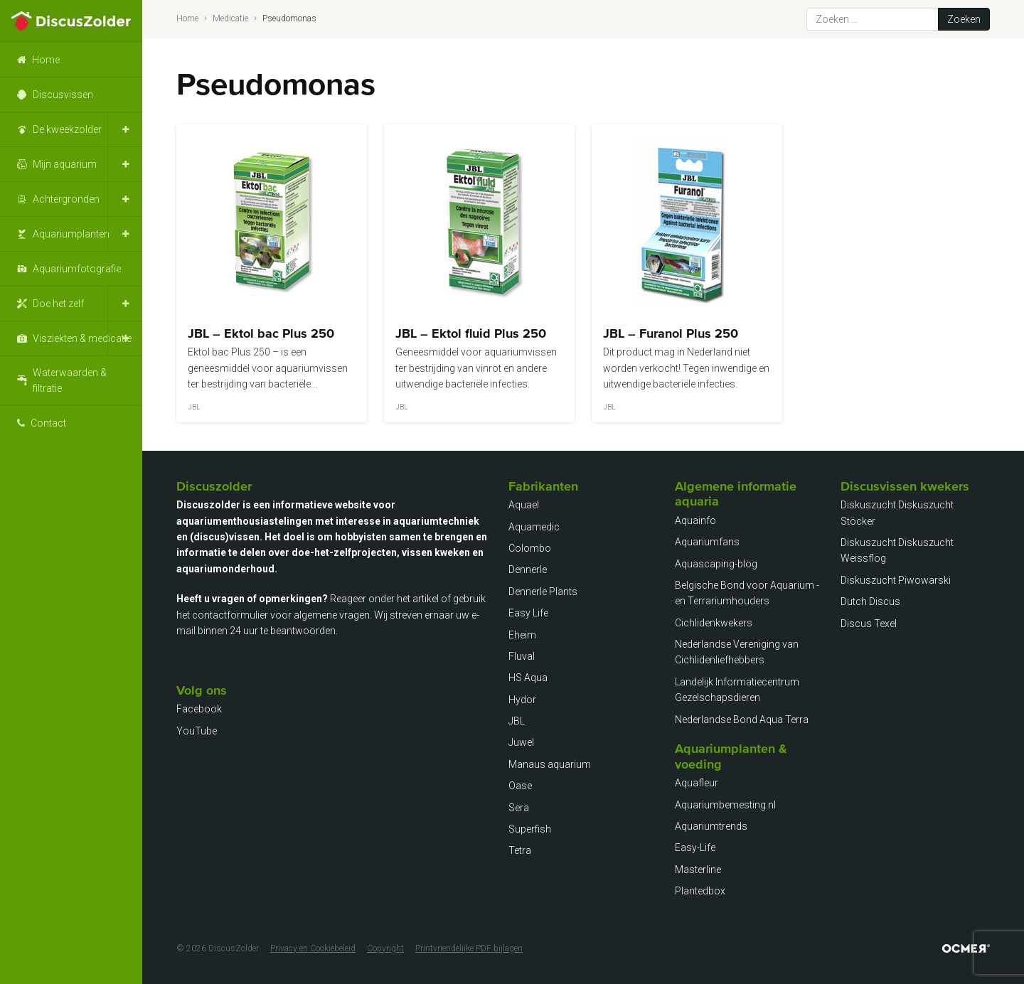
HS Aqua (528, 677)
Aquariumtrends (711, 826)
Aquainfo (695, 520)
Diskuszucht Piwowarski (896, 580)
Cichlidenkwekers (713, 623)
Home (46, 59)
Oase (520, 785)
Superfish (529, 829)
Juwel (521, 742)
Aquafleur (696, 782)
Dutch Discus (870, 601)
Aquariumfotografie (77, 268)
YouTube (196, 731)
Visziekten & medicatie (82, 338)
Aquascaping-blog (716, 563)
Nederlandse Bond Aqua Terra (742, 719)
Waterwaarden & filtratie (70, 380)
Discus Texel (869, 623)
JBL (516, 721)
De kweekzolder (67, 129)
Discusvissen (63, 94)
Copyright (385, 948)
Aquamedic (534, 527)
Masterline (698, 869)
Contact (48, 423)
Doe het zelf (58, 303)
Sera (518, 807)
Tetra (519, 850)
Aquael (523, 504)
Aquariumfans (707, 541)
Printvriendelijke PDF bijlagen (469, 948)
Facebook (199, 709)
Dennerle (527, 569)
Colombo (529, 548)
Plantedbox (700, 891)
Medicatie (230, 18)
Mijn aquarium (65, 164)
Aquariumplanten (71, 234)
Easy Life (528, 613)
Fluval (521, 656)
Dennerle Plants (542, 591)
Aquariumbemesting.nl (725, 805)
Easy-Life (695, 847)
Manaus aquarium (549, 764)
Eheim (522, 635)
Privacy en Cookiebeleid (313, 948)
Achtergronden (66, 199)
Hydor (522, 699)
